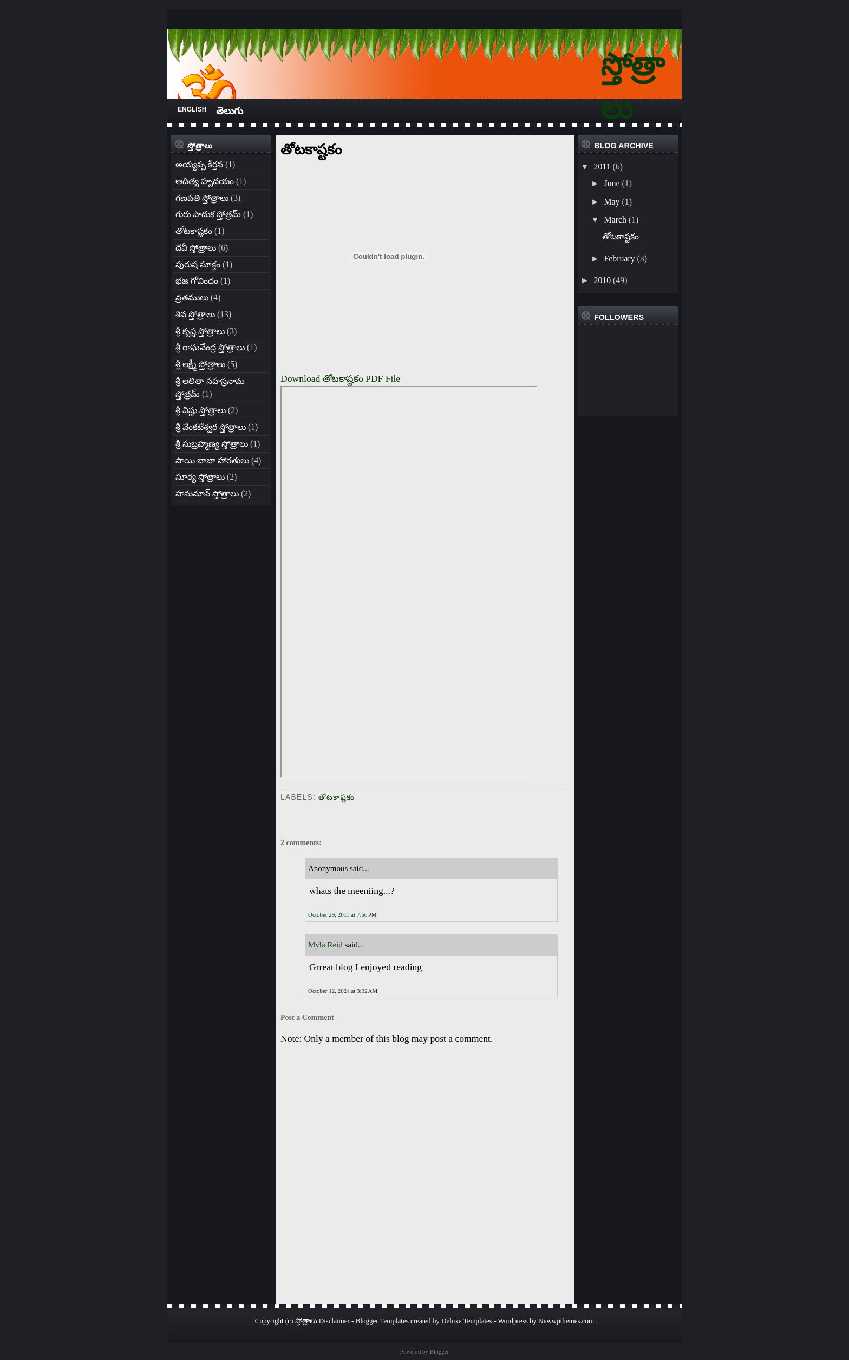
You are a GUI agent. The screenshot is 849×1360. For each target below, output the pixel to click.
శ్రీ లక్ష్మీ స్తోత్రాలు (200, 364)
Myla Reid (325, 944)
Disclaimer (334, 1321)
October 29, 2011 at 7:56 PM (342, 914)
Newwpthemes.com (566, 1321)
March (615, 219)
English (192, 109)
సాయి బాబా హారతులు (212, 460)
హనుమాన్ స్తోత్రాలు (207, 493)
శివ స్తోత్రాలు (195, 314)
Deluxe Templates (466, 1321)
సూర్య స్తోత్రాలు (200, 476)
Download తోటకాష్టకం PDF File (340, 378)
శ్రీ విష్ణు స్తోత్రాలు (200, 410)
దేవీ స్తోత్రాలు (195, 247)
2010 (602, 280)
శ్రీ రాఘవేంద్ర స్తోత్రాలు (210, 347)
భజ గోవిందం (196, 280)
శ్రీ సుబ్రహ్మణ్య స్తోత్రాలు (211, 443)
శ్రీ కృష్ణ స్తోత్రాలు (200, 331)
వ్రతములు (191, 297)
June (611, 183)
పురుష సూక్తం (197, 264)
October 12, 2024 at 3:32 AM (342, 991)
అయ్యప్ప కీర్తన (199, 164)
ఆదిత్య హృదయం (204, 181)
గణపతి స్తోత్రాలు (201, 197)
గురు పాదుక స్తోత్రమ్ (208, 214)
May (611, 201)
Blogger (439, 1351)
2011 (601, 166)
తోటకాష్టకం (193, 231)
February (619, 258)
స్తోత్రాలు (306, 1321)
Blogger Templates (382, 1321)
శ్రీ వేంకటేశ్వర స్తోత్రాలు (210, 426)
